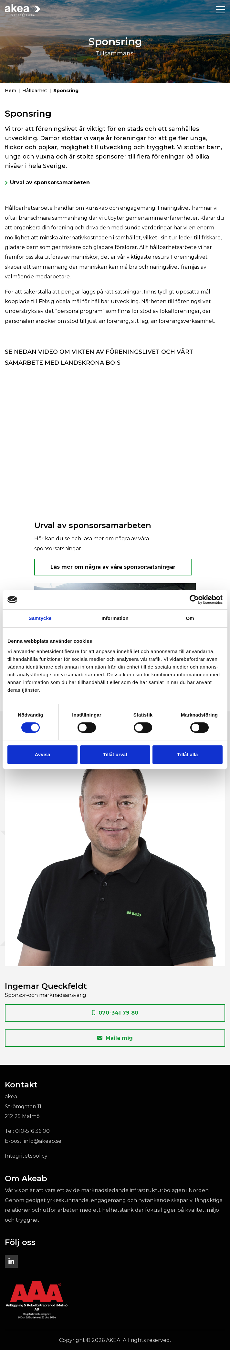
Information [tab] (115, 618)
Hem (10, 99)
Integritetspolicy (26, 1164)
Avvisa (42, 754)
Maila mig (115, 1047)
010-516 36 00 (32, 1140)
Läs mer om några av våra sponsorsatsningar (112, 576)
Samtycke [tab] (40, 618)
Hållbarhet (34, 99)
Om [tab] (190, 618)
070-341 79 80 (115, 1021)
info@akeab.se (42, 1150)
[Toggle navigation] (220, 10)
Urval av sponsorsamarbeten (50, 191)
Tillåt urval (115, 754)
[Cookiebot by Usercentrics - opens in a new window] (194, 599)
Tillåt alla (187, 754)
